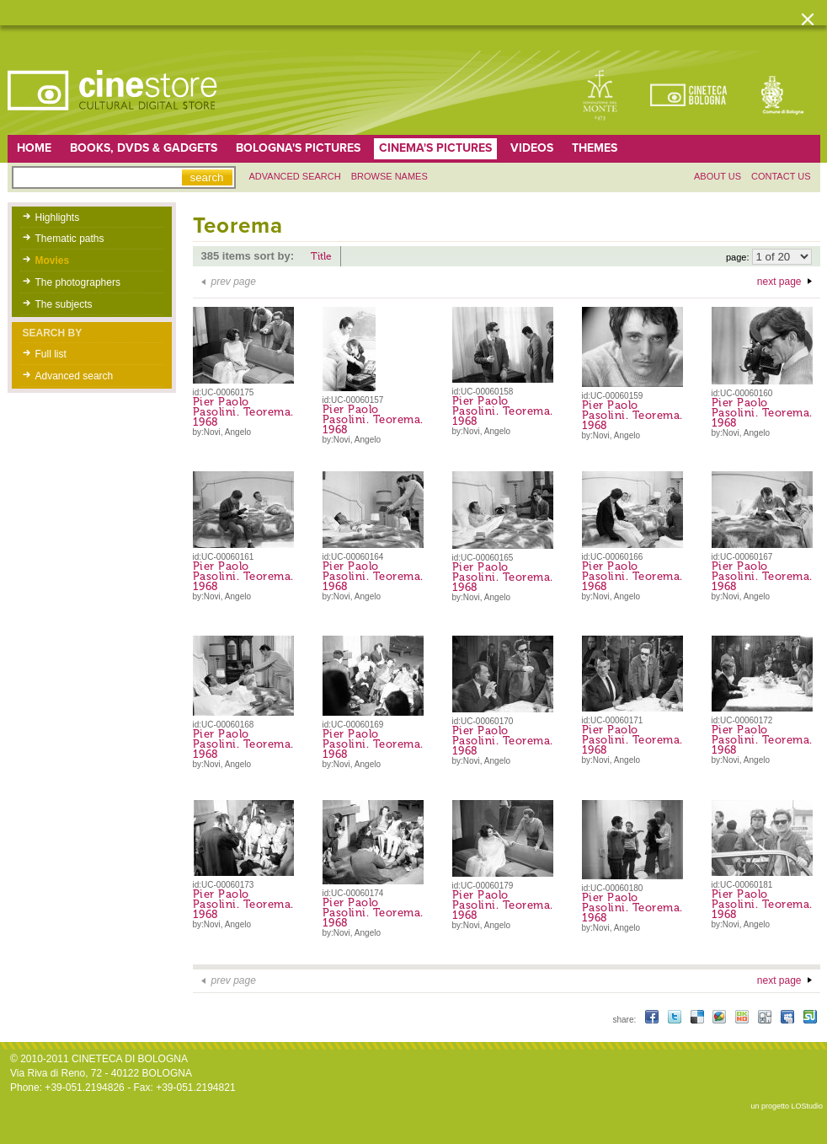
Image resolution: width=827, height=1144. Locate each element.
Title (321, 256)
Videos (531, 148)
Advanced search (295, 176)
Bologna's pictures (298, 148)
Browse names (389, 176)
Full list (51, 354)
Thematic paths (69, 238)
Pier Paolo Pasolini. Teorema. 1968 (243, 411)
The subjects (64, 304)
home (34, 148)
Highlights (57, 217)
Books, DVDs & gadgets (143, 148)
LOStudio (807, 1106)
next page (779, 281)
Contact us (781, 176)
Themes (594, 148)
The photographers (77, 282)
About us (717, 176)
